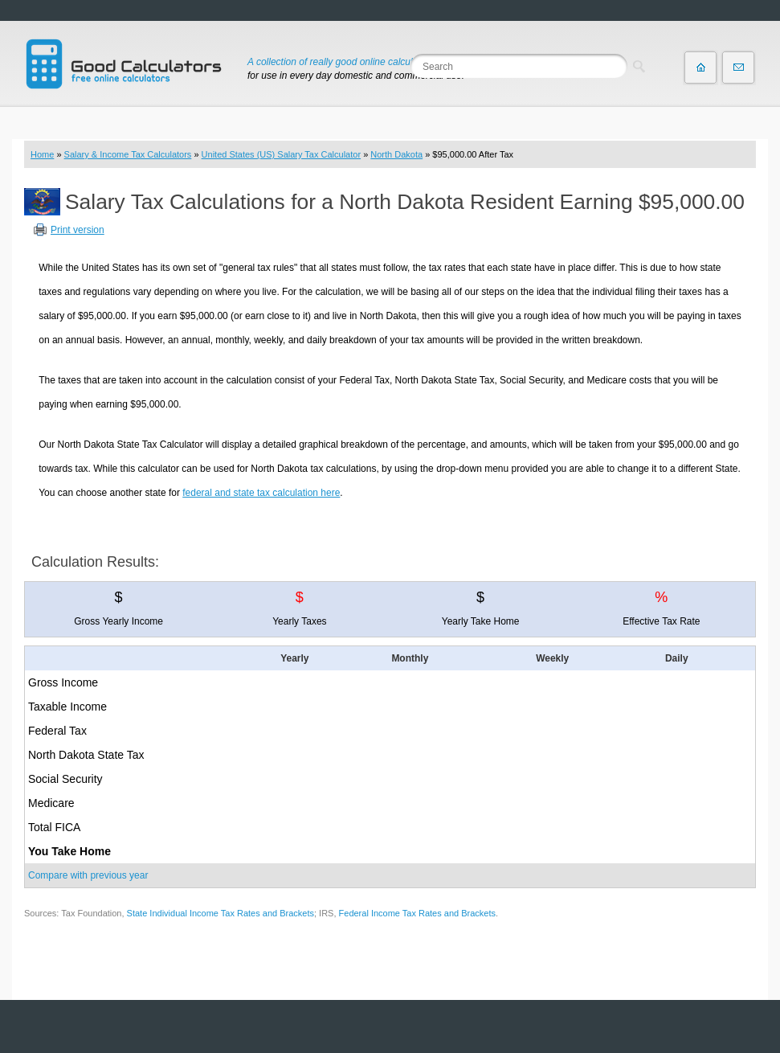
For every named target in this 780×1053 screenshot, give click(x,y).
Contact (738, 67)
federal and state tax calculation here (261, 492)
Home (42, 154)
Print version (77, 230)
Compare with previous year (88, 875)
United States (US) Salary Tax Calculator (281, 154)
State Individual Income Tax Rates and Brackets (220, 913)
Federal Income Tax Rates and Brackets (417, 913)
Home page (700, 67)
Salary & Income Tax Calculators (128, 154)
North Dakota (396, 154)
